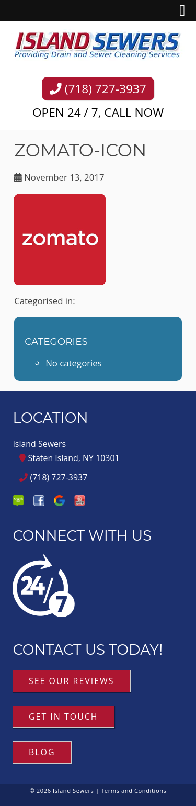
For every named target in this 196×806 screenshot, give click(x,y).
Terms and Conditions (133, 790)
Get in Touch (63, 716)
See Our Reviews (71, 681)
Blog (42, 752)
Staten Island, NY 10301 (69, 458)
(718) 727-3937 (98, 89)
